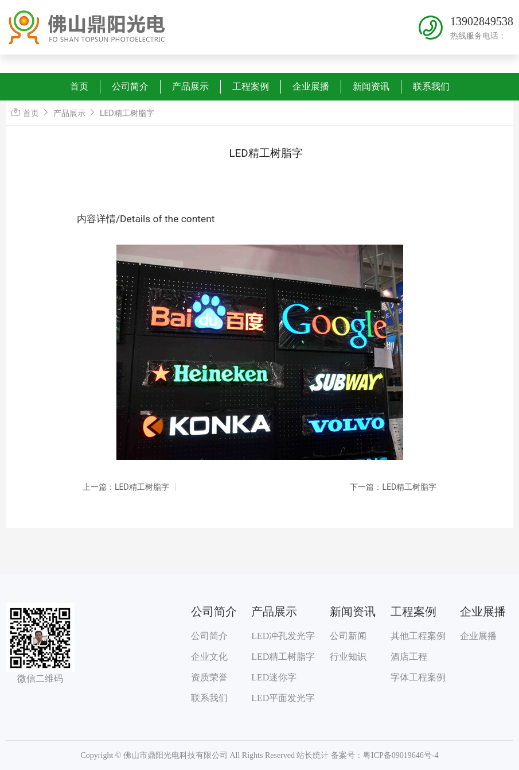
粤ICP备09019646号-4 (400, 755)
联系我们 (431, 86)
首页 (79, 86)
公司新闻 (348, 636)
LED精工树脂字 (127, 113)
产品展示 (190, 86)
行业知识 (348, 656)
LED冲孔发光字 (283, 636)
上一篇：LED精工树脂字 (126, 487)
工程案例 (250, 86)
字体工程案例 (418, 677)
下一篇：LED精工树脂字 (393, 487)
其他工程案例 (418, 636)
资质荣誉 (209, 677)
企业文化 (209, 656)
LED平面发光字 (283, 698)
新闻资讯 (371, 86)
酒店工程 (409, 656)
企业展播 (310, 86)
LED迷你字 (273, 677)
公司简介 (130, 86)
